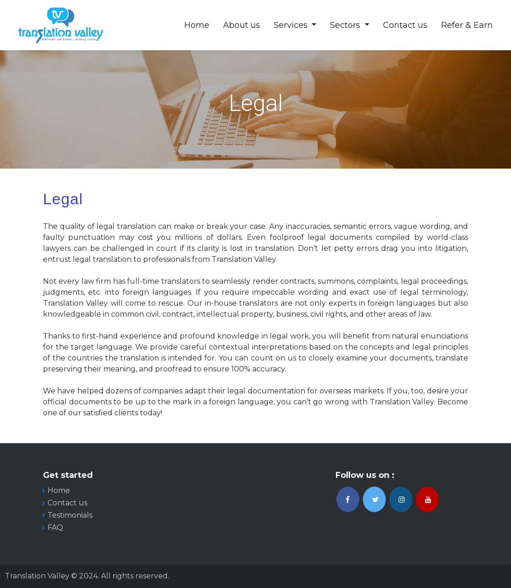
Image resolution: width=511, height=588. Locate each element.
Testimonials (70, 515)
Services (292, 25)
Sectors (346, 25)
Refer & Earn (467, 25)
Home (196, 25)
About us (241, 25)
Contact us (405, 25)
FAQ (55, 527)
